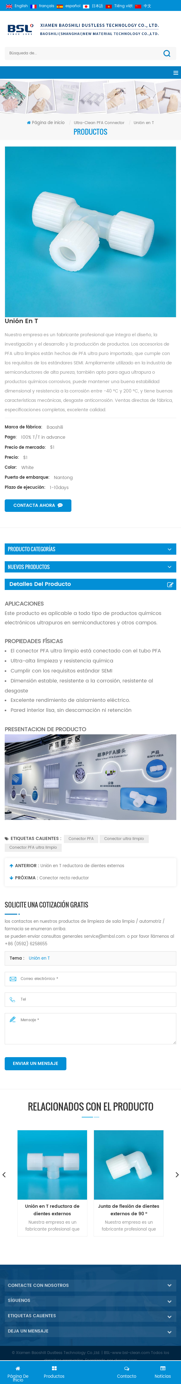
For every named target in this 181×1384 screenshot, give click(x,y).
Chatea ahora (90, 1374)
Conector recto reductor (64, 878)
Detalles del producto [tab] (40, 584)
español (68, 6)
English (17, 6)
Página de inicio (46, 123)
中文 (143, 6)
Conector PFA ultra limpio (33, 848)
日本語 (93, 6)
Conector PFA (81, 839)
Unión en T (39, 958)
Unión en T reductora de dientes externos (82, 866)
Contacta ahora (38, 505)
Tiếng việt (119, 6)
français (42, 6)
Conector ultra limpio (124, 839)
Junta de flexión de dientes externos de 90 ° (128, 1210)
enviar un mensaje (35, 1063)
